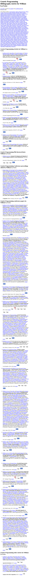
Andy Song (10, 213)
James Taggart (9, 23)
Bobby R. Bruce (7, 263)
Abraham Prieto (7, 44)
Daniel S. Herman (14, 54)
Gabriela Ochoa (17, 40)
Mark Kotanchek (6, 512)
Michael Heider (23, 267)
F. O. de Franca (5, 62)
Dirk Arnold (20, 357)
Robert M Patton (22, 41)
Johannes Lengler (21, 361)
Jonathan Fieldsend (7, 193)
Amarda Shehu (17, 33)
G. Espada (16, 63)
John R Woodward (17, 30)
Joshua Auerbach (21, 175)
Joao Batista (13, 286)
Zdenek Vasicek (15, 373)
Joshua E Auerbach (19, 32)
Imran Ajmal (9, 24)
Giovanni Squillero (23, 40)
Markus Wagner (18, 28)
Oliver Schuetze (21, 329)
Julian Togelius (11, 273)
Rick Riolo (9, 435)
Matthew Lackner (17, 135)
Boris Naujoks (8, 37)
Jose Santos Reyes (10, 33)
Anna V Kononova (19, 243)
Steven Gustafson (7, 279)
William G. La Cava (23, 54)
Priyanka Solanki (19, 24)
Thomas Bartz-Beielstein (23, 321)
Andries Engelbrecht (20, 353)
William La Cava (22, 87)
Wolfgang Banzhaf (13, 298)
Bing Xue (8, 289)
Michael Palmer (23, 529)
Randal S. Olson (19, 434)
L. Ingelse (22, 63)
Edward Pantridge (11, 433)
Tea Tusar (24, 174)
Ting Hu (12, 207)
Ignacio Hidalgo (19, 260)
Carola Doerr (11, 241)
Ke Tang (21, 322)
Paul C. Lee (14, 94)
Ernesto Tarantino (20, 42)
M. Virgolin (12, 62)
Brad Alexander (24, 412)
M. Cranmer (10, 63)
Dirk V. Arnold (12, 520)
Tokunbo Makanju (16, 412)
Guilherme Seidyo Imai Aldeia (6, 19)
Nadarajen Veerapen (17, 39)
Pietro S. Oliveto (25, 398)
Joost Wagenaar (5, 27)
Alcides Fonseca (24, 13)
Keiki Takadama (22, 370)
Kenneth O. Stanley (15, 532)
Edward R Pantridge (11, 28)
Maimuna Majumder (16, 12)
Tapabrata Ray (5, 332)
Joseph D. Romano (19, 53)
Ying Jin (20, 302)
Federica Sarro (13, 381)
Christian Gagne (20, 520)
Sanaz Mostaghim (7, 492)
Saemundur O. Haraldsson (9, 413)
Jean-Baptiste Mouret (7, 272)
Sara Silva (17, 22)
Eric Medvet (21, 288)
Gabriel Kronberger (23, 278)
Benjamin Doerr (23, 522)
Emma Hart (14, 374)
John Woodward (18, 255)
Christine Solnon (6, 326)
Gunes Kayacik (19, 37)
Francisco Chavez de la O (7, 407)
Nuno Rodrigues (6, 286)
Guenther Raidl (18, 530)
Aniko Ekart (18, 207)
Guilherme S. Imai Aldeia (7, 556)
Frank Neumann (21, 34)
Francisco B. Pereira (20, 496)
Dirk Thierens (8, 42)
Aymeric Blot (21, 263)
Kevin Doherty (14, 408)
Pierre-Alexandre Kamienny (5, 17)
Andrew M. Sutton (17, 352)
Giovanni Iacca (19, 36)
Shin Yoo (10, 414)
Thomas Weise (7, 399)
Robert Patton (5, 253)
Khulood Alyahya (24, 407)
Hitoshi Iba (8, 379)
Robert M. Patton (18, 186)
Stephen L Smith (9, 41)
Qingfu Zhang (21, 251)
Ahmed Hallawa (22, 421)
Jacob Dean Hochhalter (15, 15)
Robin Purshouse (22, 331)
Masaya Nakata (20, 415)
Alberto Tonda (3, 41)
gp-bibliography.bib (19, 8)
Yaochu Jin (13, 46)
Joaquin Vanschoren (24, 304)
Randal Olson (13, 42)
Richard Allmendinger (13, 209)
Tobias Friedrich (20, 482)
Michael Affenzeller (13, 34)
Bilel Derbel (23, 250)
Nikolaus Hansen (23, 31)
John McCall (25, 186)
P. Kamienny (5, 66)
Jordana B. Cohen (17, 95)
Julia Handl (23, 28)
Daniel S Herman (3, 20)
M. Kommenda (19, 62)
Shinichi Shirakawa (6, 373)
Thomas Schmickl (21, 531)
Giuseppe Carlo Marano (7, 409)
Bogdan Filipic (24, 45)
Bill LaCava (5, 296)
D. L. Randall (24, 65)
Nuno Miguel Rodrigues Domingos (15, 27)
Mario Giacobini (17, 493)
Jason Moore (11, 303)
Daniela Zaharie (25, 244)
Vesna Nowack (15, 263)
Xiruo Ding (14, 24)
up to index (2, 8)
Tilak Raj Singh (3, 23)
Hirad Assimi (5, 211)
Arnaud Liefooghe (3, 40)
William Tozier (15, 445)
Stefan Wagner (6, 34)
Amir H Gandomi (7, 210)
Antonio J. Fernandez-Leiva (16, 404)
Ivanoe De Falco (21, 189)
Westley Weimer (16, 38)
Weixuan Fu (24, 25)
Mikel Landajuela (3, 14)
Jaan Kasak (12, 18)
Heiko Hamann (13, 44)
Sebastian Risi (14, 354)
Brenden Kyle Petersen (11, 14)
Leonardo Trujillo (15, 297)
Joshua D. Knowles (23, 525)
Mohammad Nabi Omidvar (23, 269)
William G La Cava (6, 76)
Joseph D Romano (23, 19)
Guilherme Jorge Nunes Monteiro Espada (8, 13)
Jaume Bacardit (16, 256)
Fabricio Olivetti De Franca (21, 205)
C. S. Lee (10, 65)
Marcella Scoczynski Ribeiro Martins (19, 210)
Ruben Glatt (18, 14)
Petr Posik (17, 248)
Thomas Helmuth (14, 117)
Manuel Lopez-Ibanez (4, 31)
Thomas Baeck (22, 360)
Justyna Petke (22, 38)
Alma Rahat (2, 46)
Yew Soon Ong (15, 529)
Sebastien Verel (10, 40)
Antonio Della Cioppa (7, 43)
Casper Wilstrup (24, 18)
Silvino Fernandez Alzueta (19, 29)
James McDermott (14, 473)
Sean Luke (22, 527)
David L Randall (23, 15)
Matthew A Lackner (19, 21)
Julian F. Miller (11, 500)
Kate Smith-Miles (19, 225)
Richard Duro (25, 32)
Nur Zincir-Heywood (21, 181)
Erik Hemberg (15, 277)
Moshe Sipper (22, 20)
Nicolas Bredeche (21, 43)
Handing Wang (8, 46)
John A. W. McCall (10, 528)
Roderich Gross (22, 373)
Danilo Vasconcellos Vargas (9, 29)
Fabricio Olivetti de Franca (21, 11)
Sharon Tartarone (13, 25)
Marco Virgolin (14, 302)
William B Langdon (9, 39)
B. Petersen (17, 64)
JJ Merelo (25, 404)
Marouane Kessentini (14, 525)
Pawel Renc (14, 26)
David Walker (16, 192)
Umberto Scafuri (15, 43)
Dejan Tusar (5, 32)
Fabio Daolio (24, 39)
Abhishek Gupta (11, 243)
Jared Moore (19, 44)
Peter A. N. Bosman (17, 244)
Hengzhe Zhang (14, 17)
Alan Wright (6, 22)
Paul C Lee (4, 24)
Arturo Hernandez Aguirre (12, 317)
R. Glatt (22, 64)
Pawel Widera (18, 500)
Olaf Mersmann (10, 248)
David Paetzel (6, 267)
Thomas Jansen (25, 524)
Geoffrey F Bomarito (16, 19)
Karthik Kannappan (11, 20)
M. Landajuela (10, 64)
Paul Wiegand (12, 253)
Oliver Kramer (7, 36)
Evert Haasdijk (7, 191)
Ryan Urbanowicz (19, 170)
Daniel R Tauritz (24, 30)
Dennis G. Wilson (6, 327)
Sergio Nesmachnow (18, 259)
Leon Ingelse (18, 13)
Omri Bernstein (12, 21)
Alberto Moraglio (18, 241)
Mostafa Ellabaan (10, 177)
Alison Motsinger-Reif (7, 529)
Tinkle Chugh (10, 254)
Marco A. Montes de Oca (20, 528)
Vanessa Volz (2, 37)
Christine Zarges (10, 324)
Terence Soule (10, 493)
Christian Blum (12, 355)
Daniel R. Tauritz (12, 173)
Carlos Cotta (24, 330)
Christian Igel (5, 520)
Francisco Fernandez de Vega (16, 327)
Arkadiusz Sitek (20, 26)
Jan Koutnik (9, 497)
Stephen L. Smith (17, 417)
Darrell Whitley (20, 274)
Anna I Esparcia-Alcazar (16, 379)
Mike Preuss (10, 250)
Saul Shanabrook (3, 28)
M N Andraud (24, 36)
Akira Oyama (20, 423)
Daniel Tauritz (10, 255)
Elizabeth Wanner (15, 319)
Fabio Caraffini (7, 246)
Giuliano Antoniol (13, 361)
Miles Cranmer (22, 12)
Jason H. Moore (14, 110)
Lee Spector (17, 20)
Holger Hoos (15, 358)
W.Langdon (11, 8)
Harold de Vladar (3, 33)
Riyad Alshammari (7, 412)
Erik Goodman (9, 323)
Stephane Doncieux (11, 32)
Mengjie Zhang (14, 331)
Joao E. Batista (14, 87)
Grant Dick (20, 17)
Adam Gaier (9, 262)
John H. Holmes (17, 443)
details (14, 60)
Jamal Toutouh (10, 258)
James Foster (5, 523)
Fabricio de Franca (6, 302)
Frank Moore (14, 37)
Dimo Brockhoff (17, 31)
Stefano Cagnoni (16, 41)
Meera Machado (17, 18)
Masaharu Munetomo (18, 396)
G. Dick (15, 66)
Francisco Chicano (11, 274)
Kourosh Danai (12, 11)
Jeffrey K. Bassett (20, 253)
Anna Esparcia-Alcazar (8, 38)
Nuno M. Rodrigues (6, 87)
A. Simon (21, 66)
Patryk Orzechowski (21, 23)
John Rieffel (23, 271)
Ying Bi (20, 209)
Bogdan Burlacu (6, 18)
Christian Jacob (17, 524)
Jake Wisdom (6, 21)
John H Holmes (9, 26)
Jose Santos (20, 176)
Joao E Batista (24, 27)
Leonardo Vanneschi (23, 22)
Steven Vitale (18, 25)
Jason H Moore (12, 22)
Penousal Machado (22, 354)
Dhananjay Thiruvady (20, 229)
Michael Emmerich (7, 244)
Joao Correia (10, 259)
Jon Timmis (15, 492)
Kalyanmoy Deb (15, 522)
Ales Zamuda (20, 399)
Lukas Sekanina (22, 473)
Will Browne (6, 376)
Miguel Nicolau (7, 360)
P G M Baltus (13, 36)
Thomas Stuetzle (10, 30)
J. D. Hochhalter (17, 65)
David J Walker (3, 45)
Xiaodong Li (5, 208)
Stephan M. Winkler (24, 297)
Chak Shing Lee (8, 15)
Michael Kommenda (8, 12)
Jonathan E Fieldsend (17, 45)
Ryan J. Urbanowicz (8, 443)
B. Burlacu (26, 66)
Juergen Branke (16, 378)
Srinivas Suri (14, 23)
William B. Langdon (11, 183)
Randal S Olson (6, 25)
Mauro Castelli (6, 473)
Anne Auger (11, 31)
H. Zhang (11, 66)
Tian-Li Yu (9, 358)
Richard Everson (10, 45)
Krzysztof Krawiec (17, 499)
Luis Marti (5, 415)
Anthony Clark (24, 44)
